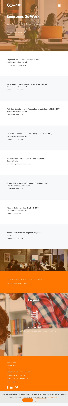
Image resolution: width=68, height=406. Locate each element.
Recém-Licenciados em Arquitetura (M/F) (24, 233)
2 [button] (29, 349)
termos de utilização (17, 378)
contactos (12, 382)
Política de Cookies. (53, 397)
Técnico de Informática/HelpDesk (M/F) (23, 208)
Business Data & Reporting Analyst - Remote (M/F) (27, 183)
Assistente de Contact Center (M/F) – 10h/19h (26, 158)
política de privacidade (18, 372)
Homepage (11, 362)
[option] (34, 315)
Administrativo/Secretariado (17, 62)
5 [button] (39, 349)
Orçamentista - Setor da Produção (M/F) (23, 60)
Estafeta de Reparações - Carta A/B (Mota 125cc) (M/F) (29, 134)
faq (8, 368)
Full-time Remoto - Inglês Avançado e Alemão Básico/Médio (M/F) (33, 109)
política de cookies (16, 375)
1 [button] (26, 349)
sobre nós (12, 365)
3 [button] (32, 349)
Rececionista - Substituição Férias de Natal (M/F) (27, 84)
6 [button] (42, 349)
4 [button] (36, 349)
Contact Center (12, 161)
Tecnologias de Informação (17, 136)
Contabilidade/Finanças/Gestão (18, 186)
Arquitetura (11, 235)
